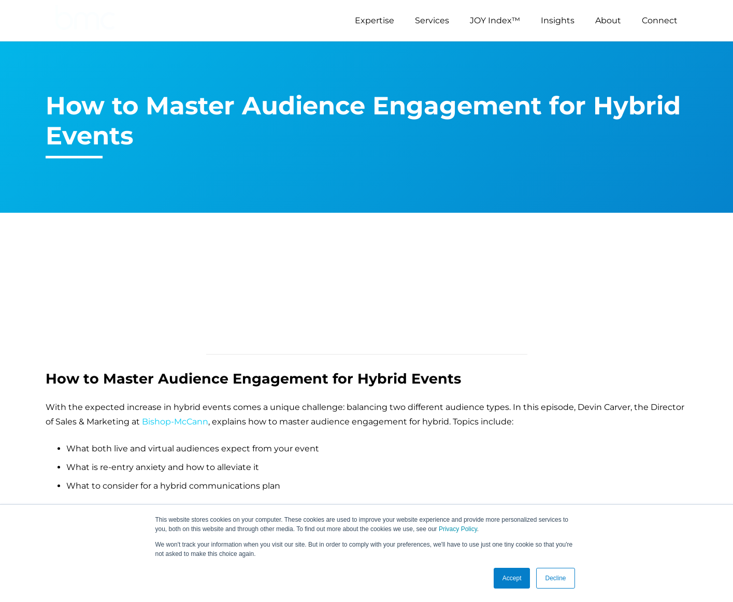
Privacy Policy (458, 529)
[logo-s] (85, 20)
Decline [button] (555, 578)
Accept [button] (512, 578)
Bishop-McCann (175, 422)
